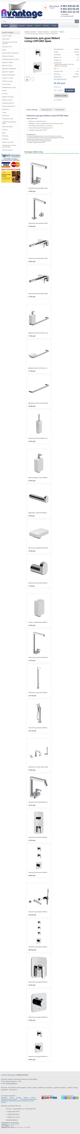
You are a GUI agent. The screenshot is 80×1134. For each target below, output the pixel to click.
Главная (5, 25)
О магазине (21, 25)
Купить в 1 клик (61, 95)
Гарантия (29, 25)
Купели (4, 90)
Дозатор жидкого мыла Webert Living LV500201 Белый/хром (47, 477)
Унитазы (4, 129)
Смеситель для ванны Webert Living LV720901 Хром (44, 911)
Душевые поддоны (8, 71)
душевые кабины (60, 1087)
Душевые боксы (7, 65)
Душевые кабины (7, 62)
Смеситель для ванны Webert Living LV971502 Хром (44, 946)
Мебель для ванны (8, 96)
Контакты (46, 25)
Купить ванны (32, 1087)
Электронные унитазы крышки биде (9, 145)
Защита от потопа (7, 77)
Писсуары (5, 138)
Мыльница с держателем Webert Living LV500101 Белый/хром (47, 547)
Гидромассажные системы (10, 59)
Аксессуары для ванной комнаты (9, 42)
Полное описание (32, 109)
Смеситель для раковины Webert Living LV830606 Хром (45, 258)
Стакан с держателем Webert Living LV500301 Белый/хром (46, 622)
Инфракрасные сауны (9, 87)
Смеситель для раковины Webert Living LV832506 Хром (45, 293)
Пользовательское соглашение (9, 1098)
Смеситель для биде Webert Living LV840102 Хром (44, 801)
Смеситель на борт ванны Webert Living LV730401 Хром (45, 766)
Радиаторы (5, 109)
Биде (3, 132)
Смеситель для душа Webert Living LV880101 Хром (44, 981)
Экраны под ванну (8, 142)
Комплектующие (7, 149)
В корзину (69, 90)
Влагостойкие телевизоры (10, 52)
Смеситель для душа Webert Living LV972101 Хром (44, 1016)
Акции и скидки (7, 35)
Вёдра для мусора (8, 55)
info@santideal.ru (11, 1083)
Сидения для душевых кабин (9, 122)
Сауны (4, 112)
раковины (4, 1089)
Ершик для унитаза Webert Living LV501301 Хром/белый (46, 438)
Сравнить (59, 99)
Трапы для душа (7, 126)
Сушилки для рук (7, 118)
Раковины (5, 135)
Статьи (54, 25)
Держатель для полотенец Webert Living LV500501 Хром (46, 403)
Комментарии (59, 109)
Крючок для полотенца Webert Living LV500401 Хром (44, 582)
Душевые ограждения (9, 68)
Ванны (4, 49)
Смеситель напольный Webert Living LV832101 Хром (44, 692)
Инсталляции (6, 84)
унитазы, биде (72, 1087)
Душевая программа (8, 74)
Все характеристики (60, 78)
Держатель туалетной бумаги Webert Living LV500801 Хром (47, 512)
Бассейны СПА (7, 46)
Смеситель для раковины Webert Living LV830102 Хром (45, 188)
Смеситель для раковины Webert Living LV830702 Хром (45, 223)
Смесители (5, 115)
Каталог (13, 25)
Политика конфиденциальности (28, 1098)
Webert (77, 49)
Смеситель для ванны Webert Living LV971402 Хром (44, 872)
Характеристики (46, 109)
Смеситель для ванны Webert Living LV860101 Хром (44, 837)
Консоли (4, 93)
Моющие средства (8, 102)
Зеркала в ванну (7, 80)
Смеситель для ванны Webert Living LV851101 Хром (44, 727)
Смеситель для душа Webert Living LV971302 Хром (44, 1056)
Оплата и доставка (38, 25)
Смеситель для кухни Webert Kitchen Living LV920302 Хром (46, 657)
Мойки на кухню (7, 99)
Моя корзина (54, 6)
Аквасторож (6, 38)
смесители (13, 1089)
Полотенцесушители (8, 106)
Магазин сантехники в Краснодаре (13, 1087)
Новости (26, 1097)
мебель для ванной (45, 1087)
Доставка (18, 1097)
